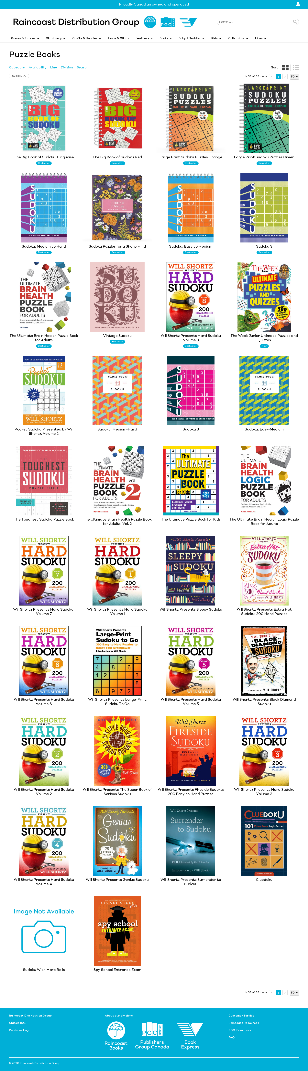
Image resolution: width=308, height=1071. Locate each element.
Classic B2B (17, 1023)
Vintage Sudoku (117, 336)
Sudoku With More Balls (44, 970)
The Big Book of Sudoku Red (117, 157)
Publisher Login (20, 1030)
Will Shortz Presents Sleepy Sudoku (191, 609)
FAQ (231, 1037)
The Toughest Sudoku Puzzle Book (44, 519)
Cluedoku (264, 880)
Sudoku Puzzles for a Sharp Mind (117, 246)
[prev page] (271, 76)
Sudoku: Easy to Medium (190, 246)
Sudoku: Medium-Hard (117, 429)
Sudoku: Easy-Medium (264, 429)
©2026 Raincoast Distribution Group (34, 1063)
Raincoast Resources (243, 1023)
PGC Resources (239, 1030)
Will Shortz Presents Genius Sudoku (117, 880)
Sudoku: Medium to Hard (44, 246)
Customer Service (241, 1015)
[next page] (285, 76)
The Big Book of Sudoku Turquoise (44, 157)
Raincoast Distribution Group (30, 1015)
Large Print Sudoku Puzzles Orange (190, 157)
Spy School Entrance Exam (117, 970)
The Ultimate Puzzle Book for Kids (191, 519)
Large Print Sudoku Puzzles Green (264, 157)
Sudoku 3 (264, 246)
